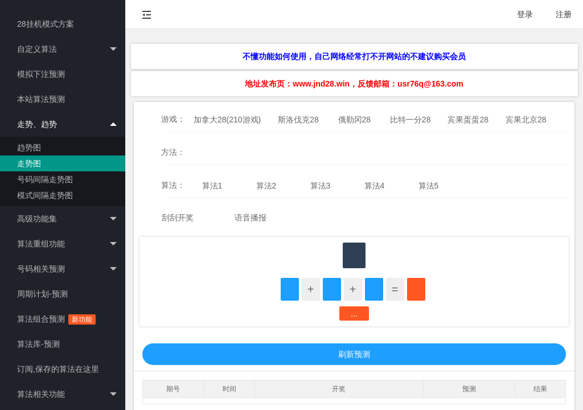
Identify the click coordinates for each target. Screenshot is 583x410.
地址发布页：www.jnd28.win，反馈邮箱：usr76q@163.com (354, 83)
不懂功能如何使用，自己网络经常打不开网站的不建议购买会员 (354, 56)
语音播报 (250, 217)
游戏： (173, 119)
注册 (564, 14)
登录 (525, 14)
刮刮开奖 (178, 217)
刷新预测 (354, 354)
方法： (173, 152)
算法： (173, 185)
